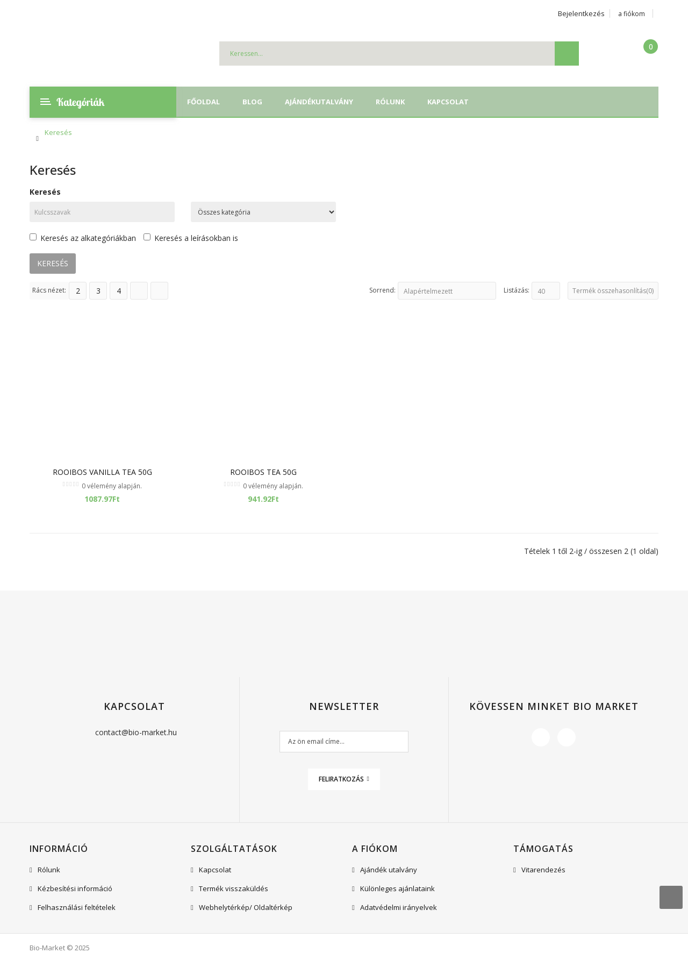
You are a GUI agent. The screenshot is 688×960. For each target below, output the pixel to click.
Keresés (58, 132)
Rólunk (49, 869)
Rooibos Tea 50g (263, 472)
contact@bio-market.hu (136, 732)
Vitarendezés (543, 869)
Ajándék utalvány (388, 869)
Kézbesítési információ (75, 888)
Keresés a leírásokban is (191, 238)
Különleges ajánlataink (397, 888)
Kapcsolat (215, 869)
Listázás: (516, 290)
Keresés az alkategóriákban (83, 238)
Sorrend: (382, 290)
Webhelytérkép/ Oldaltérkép (245, 907)
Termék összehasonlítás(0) (613, 290)
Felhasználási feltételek (77, 907)
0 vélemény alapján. (112, 485)
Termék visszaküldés (233, 888)
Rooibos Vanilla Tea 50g (102, 472)
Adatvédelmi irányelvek (398, 907)
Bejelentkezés (581, 13)
